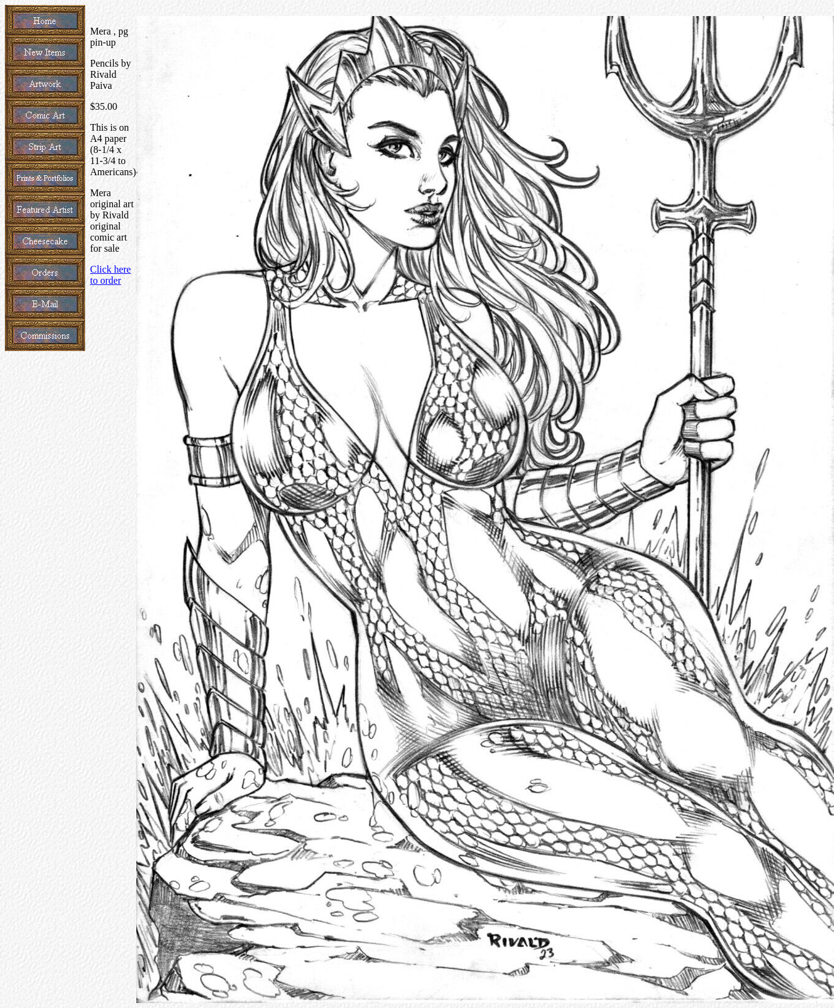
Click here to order (110, 275)
